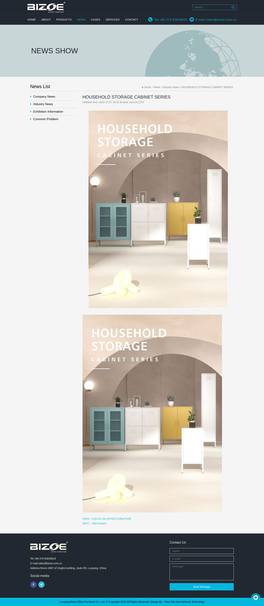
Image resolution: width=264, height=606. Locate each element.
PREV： (87, 518)
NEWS (81, 19)
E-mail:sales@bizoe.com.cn (216, 19)
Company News (42, 96)
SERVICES (113, 19)
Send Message (201, 586)
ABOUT (46, 19)
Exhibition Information (46, 111)
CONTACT (131, 19)
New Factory (99, 523)
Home (147, 87)
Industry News (41, 104)
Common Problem (44, 119)
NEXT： (87, 523)
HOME (31, 19)
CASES (95, 19)
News (157, 87)
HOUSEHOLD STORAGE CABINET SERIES (207, 87)
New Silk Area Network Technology (185, 601)
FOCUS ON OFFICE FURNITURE (111, 518)
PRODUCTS (64, 19)
